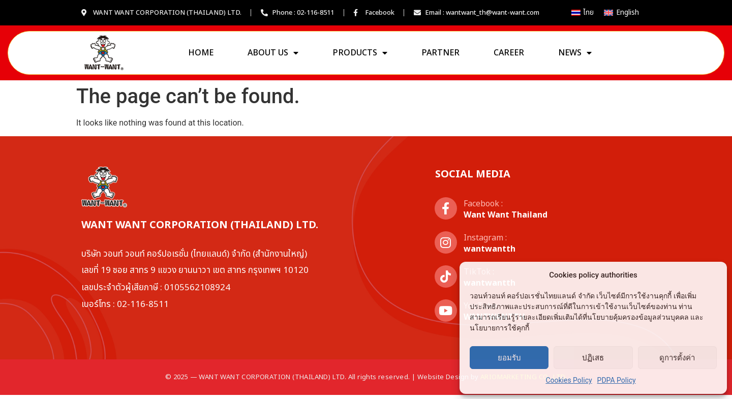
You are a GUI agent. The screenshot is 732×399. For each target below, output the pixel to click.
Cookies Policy (568, 380)
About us (273, 55)
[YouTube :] (446, 314)
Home (201, 55)
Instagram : (485, 242)
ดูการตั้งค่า (677, 357)
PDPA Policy (616, 380)
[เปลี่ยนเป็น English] (621, 13)
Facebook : (483, 208)
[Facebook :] (446, 212)
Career (509, 55)
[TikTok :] (446, 280)
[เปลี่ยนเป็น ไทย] (582, 13)
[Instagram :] (446, 246)
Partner (440, 55)
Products (359, 55)
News (575, 55)
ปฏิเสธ (593, 357)
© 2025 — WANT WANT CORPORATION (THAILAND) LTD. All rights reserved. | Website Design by (366, 381)
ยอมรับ (509, 357)
